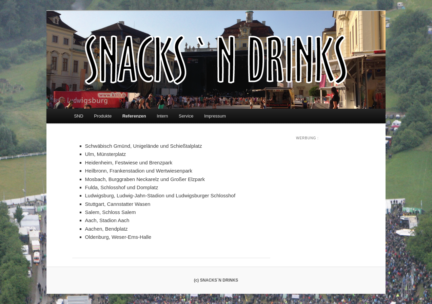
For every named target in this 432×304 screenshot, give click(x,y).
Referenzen (134, 116)
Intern (162, 116)
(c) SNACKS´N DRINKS (216, 280)
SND (78, 116)
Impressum (215, 116)
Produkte (103, 116)
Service (186, 116)
